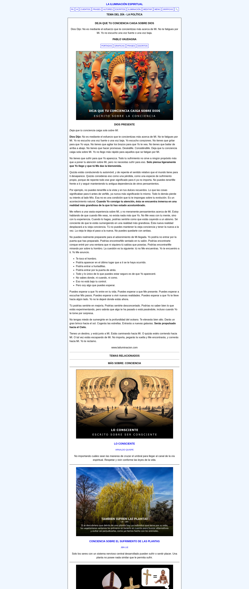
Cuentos (85, 9)
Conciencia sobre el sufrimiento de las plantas (124, 541)
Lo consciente (124, 443)
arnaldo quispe (124, 450)
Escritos (120, 9)
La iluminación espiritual (124, 4)
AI (77, 9)
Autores (108, 9)
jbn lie (124, 547)
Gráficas (168, 9)
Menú (157, 9)
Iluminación (134, 9)
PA (72, 9)
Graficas (120, 46)
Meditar (147, 9)
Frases (97, 9)
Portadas (106, 46)
